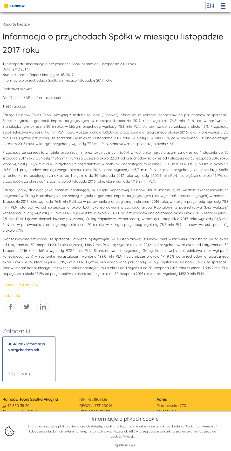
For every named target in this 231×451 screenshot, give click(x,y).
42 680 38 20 (18, 405)
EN (210, 5)
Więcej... (129, 436)
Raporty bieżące (16, 24)
